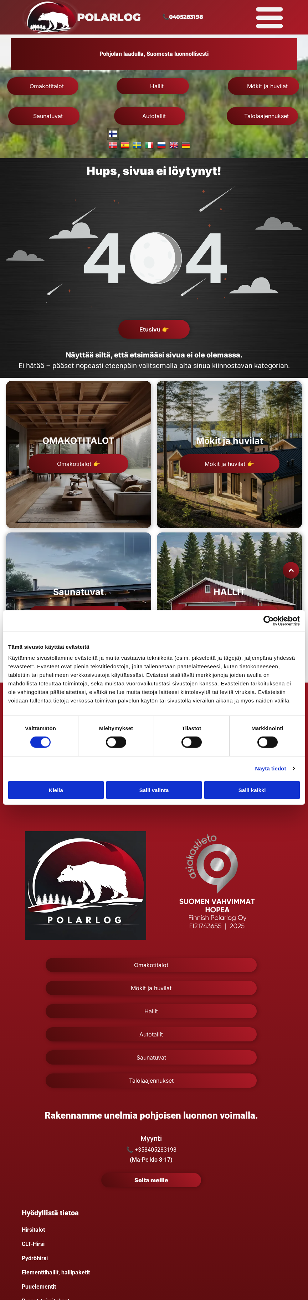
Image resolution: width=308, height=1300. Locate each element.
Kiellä (56, 790)
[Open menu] (269, 17)
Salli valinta (154, 790)
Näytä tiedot (270, 768)
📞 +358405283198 (151, 1149)
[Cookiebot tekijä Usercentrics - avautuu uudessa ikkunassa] (268, 620)
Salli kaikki (252, 790)
